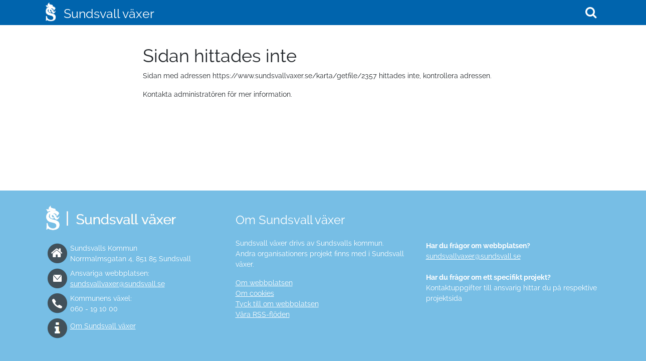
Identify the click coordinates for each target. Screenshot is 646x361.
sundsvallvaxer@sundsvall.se (117, 284)
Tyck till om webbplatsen (277, 304)
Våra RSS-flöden (263, 314)
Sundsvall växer (109, 13)
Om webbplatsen (264, 283)
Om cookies (255, 293)
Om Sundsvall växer (103, 326)
